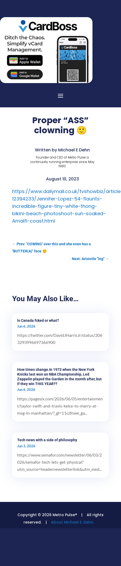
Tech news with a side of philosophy (47, 440)
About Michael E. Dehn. (72, 522)
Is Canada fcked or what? (38, 320)
